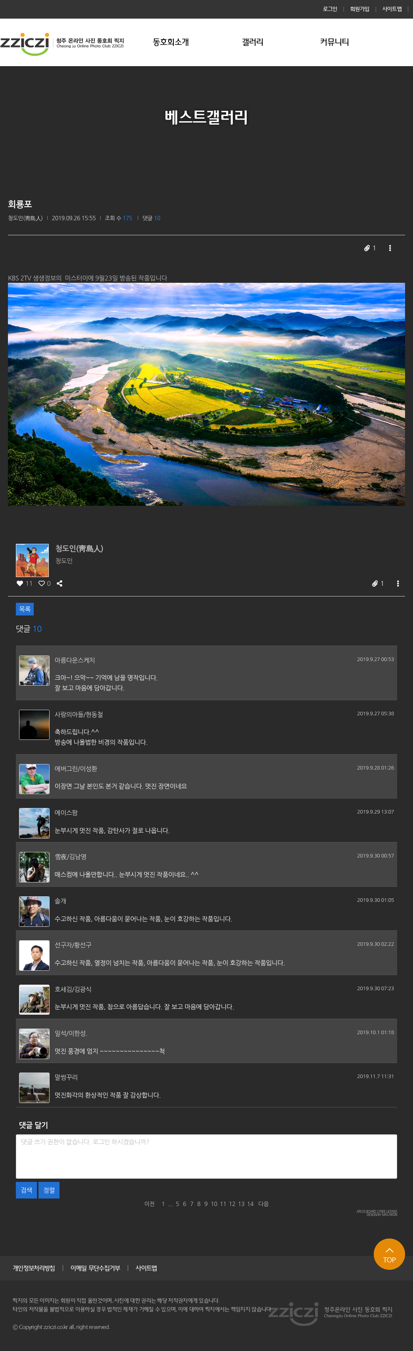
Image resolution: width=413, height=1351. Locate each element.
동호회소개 (171, 42)
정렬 (49, 1190)
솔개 (60, 901)
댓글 (151, 218)
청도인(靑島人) (25, 218)
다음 (263, 1204)
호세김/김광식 (73, 989)
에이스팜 (66, 813)
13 (241, 1204)
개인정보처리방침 (34, 1268)
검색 (26, 1190)
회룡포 (20, 204)
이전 (149, 1204)
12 (232, 1204)
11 (223, 1204)
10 (214, 1204)
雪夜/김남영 (70, 857)
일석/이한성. (71, 1033)
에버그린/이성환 (76, 769)
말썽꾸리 (66, 1077)
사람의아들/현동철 (79, 714)
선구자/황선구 (73, 945)
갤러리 (253, 42)
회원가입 (360, 9)
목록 (25, 609)
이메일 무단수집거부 (95, 1268)
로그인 (330, 9)
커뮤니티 (334, 42)
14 (250, 1204)
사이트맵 (392, 9)
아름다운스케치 (75, 660)
